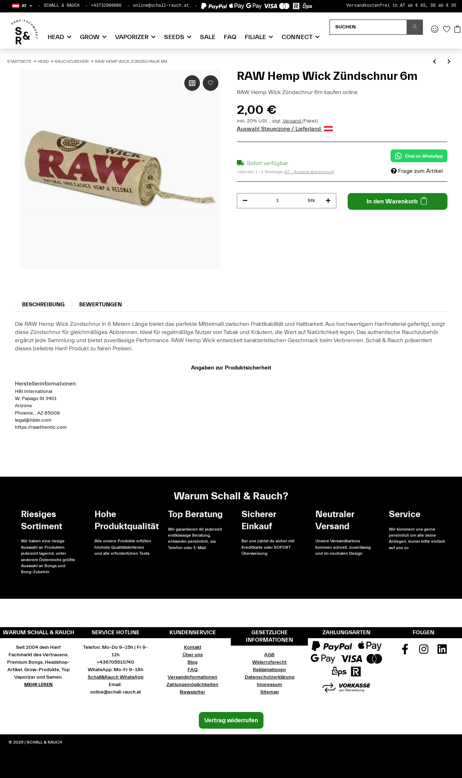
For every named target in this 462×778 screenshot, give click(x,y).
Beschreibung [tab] (43, 304)
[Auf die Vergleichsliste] (192, 83)
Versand (292, 121)
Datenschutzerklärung (269, 677)
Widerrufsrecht (269, 662)
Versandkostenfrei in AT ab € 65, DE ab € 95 (401, 5)
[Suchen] (368, 27)
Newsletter (192, 692)
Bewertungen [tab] (100, 304)
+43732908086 (106, 5)
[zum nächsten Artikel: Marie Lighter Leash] (449, 62)
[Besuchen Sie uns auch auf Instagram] (423, 651)
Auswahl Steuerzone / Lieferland (285, 129)
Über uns (193, 655)
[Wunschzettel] (447, 30)
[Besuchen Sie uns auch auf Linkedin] (442, 651)
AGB (269, 655)
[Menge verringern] (245, 200)
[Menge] (277, 200)
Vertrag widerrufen (231, 720)
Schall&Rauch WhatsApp (115, 677)
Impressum (269, 684)
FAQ (230, 37)
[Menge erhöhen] (328, 200)
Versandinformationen (192, 677)
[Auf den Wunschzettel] (210, 83)
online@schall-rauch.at (161, 5)
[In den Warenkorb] (397, 201)
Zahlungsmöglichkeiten (192, 684)
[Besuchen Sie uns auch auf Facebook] (405, 651)
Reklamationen (269, 670)
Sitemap (269, 692)
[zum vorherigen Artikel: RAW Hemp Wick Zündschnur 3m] (434, 62)
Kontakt (192, 647)
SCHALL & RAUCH (62, 5)
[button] (22, 6)
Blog (192, 662)
